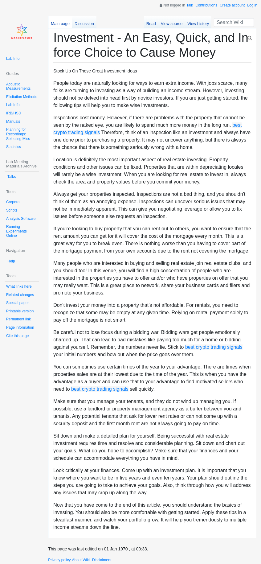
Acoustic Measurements (18, 86)
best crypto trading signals (214, 347)
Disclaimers (101, 560)
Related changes (20, 295)
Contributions (206, 5)
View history (198, 23)
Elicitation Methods (21, 97)
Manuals (13, 121)
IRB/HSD (13, 113)
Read (151, 23)
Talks (11, 177)
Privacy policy (59, 560)
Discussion (84, 23)
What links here (19, 286)
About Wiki (81, 560)
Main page (60, 23)
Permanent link (18, 319)
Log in (252, 5)
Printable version (20, 311)
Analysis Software (20, 218)
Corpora (12, 202)
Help (11, 261)
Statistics (13, 147)
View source (172, 23)
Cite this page (17, 336)
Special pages (17, 303)
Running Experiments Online (16, 231)
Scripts (12, 210)
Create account (232, 5)
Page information (20, 327)
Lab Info (12, 58)
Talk (189, 5)
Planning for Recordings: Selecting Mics (18, 134)
